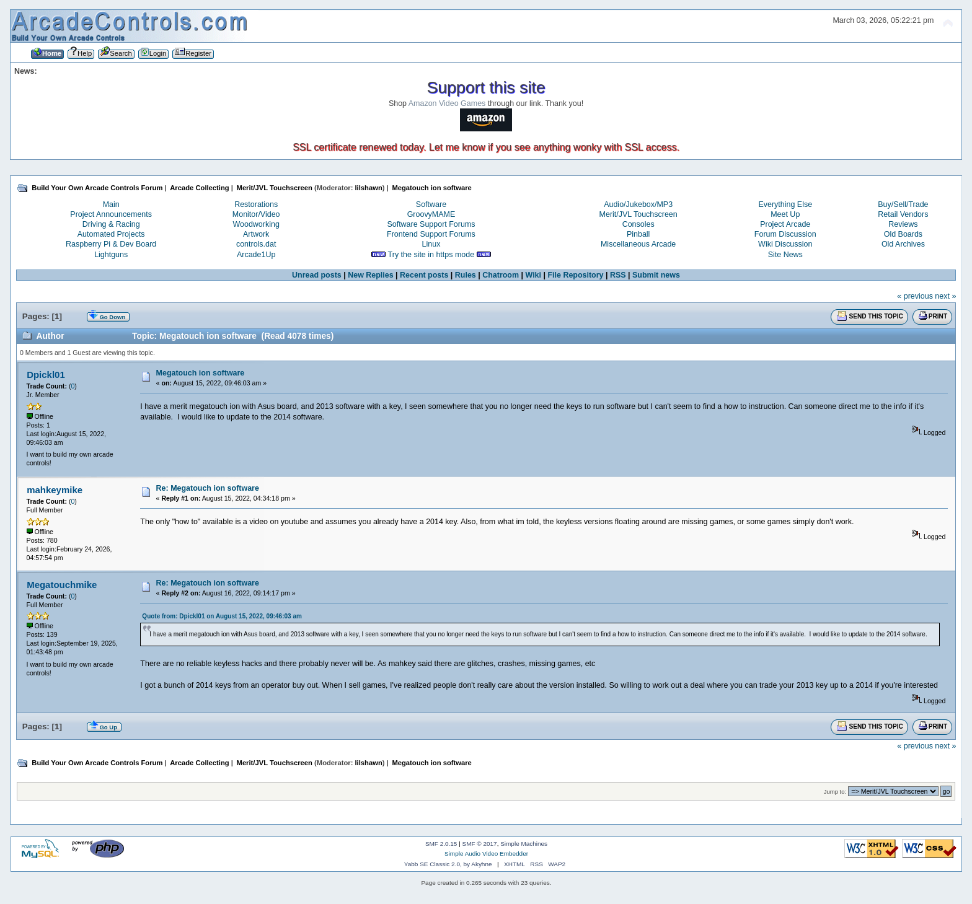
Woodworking (256, 224)
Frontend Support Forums (431, 234)
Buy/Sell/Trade (903, 204)
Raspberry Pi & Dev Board (111, 244)
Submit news (656, 275)
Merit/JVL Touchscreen (638, 214)
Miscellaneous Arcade (638, 244)
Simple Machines (523, 843)
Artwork (256, 234)
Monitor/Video (256, 214)
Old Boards (903, 234)
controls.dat (256, 244)
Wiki (534, 275)
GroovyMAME (431, 214)
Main (111, 204)
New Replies (370, 275)
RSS (618, 275)
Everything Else (785, 204)
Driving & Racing (111, 224)
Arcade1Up (256, 254)
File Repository (575, 275)
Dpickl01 (46, 374)
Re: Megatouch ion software (207, 488)
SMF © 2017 (479, 843)
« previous (915, 296)
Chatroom (500, 275)
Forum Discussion (785, 234)
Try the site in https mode (431, 254)
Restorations (256, 204)
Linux (431, 244)
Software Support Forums (431, 224)
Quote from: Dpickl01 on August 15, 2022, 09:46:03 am (222, 616)
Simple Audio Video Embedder (486, 853)
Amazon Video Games (447, 103)
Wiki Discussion (785, 244)
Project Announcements (111, 214)
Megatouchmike (62, 584)
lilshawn (368, 187)
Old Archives (903, 244)
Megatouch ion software (200, 373)
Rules (465, 275)
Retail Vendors (903, 214)
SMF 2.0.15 (441, 843)
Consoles (638, 224)
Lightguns (111, 254)
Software (431, 204)
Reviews (902, 224)
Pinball (638, 234)
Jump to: (835, 791)
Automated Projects (111, 234)
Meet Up (785, 214)
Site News (785, 254)
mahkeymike (54, 490)
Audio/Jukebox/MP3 (638, 204)
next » (945, 296)
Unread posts (317, 275)
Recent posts (424, 275)
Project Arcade (785, 224)
